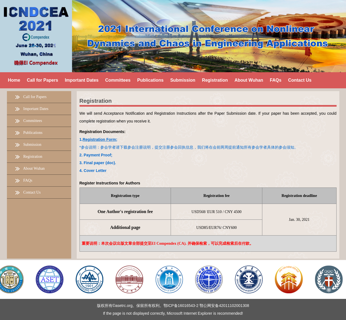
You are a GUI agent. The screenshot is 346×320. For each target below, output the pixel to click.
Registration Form (99, 139)
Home (14, 80)
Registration (96, 101)
